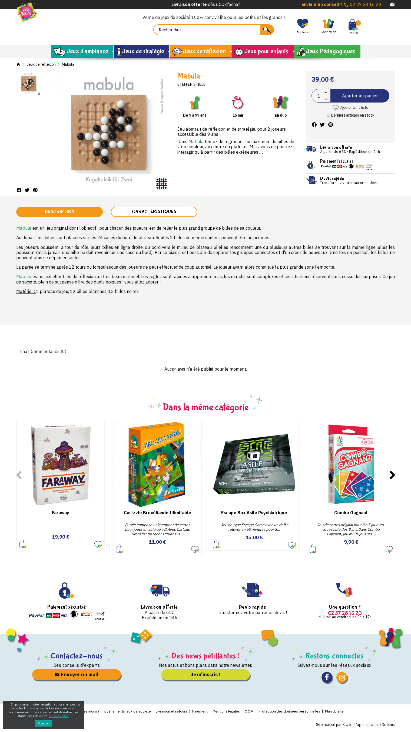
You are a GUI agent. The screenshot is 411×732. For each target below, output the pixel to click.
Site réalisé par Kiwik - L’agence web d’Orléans (355, 725)
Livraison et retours (165, 711)
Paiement (198, 711)
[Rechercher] (213, 29)
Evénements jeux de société (114, 711)
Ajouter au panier (359, 96)
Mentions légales (229, 711)
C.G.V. (256, 711)
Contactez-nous (77, 656)
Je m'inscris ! (205, 675)
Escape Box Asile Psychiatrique (254, 513)
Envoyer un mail (76, 675)
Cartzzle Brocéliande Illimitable (157, 513)
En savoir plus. (59, 716)
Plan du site (355, 711)
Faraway (60, 513)
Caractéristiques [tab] (154, 212)
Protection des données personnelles (303, 711)
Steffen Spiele (191, 84)
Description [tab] (59, 212)
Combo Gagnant (351, 513)
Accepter (43, 723)
